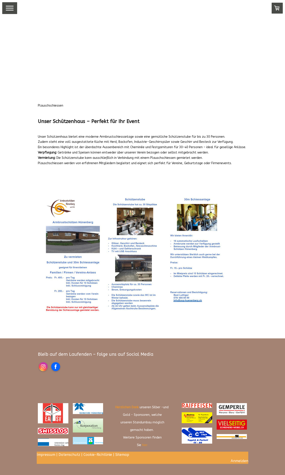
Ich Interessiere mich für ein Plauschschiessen (88, 177)
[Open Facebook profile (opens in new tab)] (55, 366)
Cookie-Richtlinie (97, 455)
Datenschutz (69, 455)
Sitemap (122, 455)
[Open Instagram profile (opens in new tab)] (43, 366)
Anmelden (239, 461)
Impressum (46, 455)
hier (144, 445)
